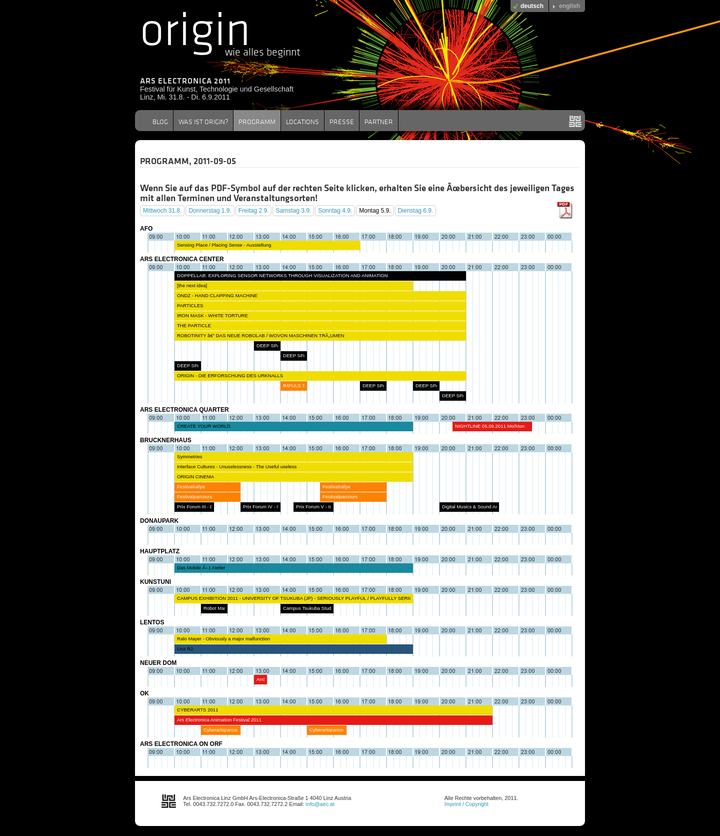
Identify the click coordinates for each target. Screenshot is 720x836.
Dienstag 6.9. (416, 210)
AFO (146, 228)
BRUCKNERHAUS (166, 440)
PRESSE (342, 121)
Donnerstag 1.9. (209, 210)
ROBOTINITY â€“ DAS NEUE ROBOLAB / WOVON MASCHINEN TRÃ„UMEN (260, 335)
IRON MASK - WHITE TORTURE (212, 315)
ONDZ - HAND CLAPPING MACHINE (217, 295)
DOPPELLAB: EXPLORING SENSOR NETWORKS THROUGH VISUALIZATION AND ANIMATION (282, 275)
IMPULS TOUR (299, 385)
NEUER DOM (158, 662)
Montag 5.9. (374, 210)
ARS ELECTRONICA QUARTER (184, 409)
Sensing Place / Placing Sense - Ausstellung (224, 245)
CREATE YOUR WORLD (203, 426)
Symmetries (189, 456)
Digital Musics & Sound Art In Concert (482, 506)
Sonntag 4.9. (335, 210)
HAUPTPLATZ (160, 551)
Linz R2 (185, 648)
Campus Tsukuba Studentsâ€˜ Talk (320, 608)
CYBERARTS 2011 (197, 709)
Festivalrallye (191, 486)
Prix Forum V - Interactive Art (327, 506)
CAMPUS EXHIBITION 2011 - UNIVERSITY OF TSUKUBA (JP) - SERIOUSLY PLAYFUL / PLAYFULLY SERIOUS (298, 598)
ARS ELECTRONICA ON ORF (181, 743)
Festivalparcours (194, 496)
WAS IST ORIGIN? (203, 121)
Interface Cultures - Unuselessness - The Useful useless (236, 466)
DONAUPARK (159, 520)
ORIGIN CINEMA (195, 476)
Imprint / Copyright (466, 804)
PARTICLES (190, 305)
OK (144, 693)
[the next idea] (192, 285)
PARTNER (378, 121)
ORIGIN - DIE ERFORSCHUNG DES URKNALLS (230, 375)
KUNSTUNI (155, 581)
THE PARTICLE (194, 325)
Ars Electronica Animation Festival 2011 (219, 719)
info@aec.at (320, 804)
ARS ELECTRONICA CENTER (182, 259)
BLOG (160, 121)
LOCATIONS (302, 121)
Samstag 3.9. (293, 210)
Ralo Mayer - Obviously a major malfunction (223, 638)
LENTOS (152, 622)
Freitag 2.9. (253, 210)
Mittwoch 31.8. (162, 210)
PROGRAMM (257, 121)
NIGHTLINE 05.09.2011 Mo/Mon (489, 426)
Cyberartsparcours (223, 729)
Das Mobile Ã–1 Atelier (201, 567)
